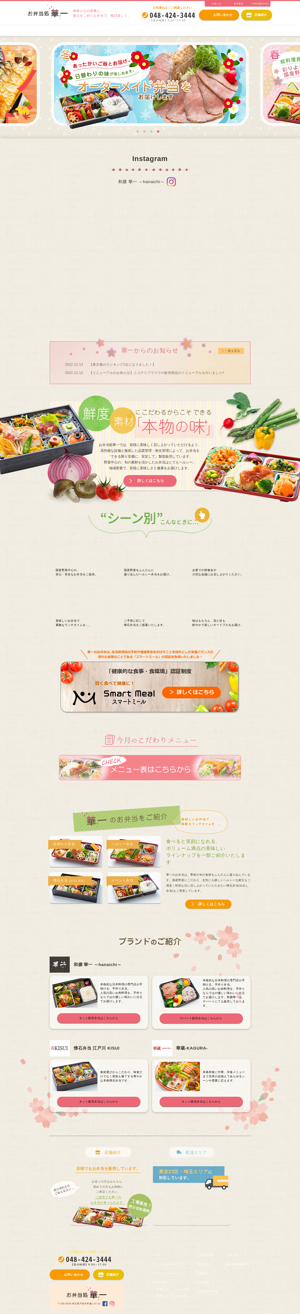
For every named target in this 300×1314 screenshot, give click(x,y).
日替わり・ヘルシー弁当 (173, 30)
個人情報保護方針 (238, 1264)
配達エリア (204, 1264)
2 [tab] (144, 131)
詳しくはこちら (150, 481)
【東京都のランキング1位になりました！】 (122, 364)
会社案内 (203, 1282)
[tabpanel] (150, 86)
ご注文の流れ (257, 30)
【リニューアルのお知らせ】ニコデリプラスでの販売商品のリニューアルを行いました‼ (156, 372)
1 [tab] (137, 131)
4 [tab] (158, 131)
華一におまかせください (50, 30)
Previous (39, 85)
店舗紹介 (203, 1273)
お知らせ (232, 1255)
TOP (157, 1255)
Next (262, 85)
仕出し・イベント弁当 (219, 30)
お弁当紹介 (135, 30)
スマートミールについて (97, 30)
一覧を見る (232, 350)
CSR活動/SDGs (208, 1291)
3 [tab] (151, 131)
